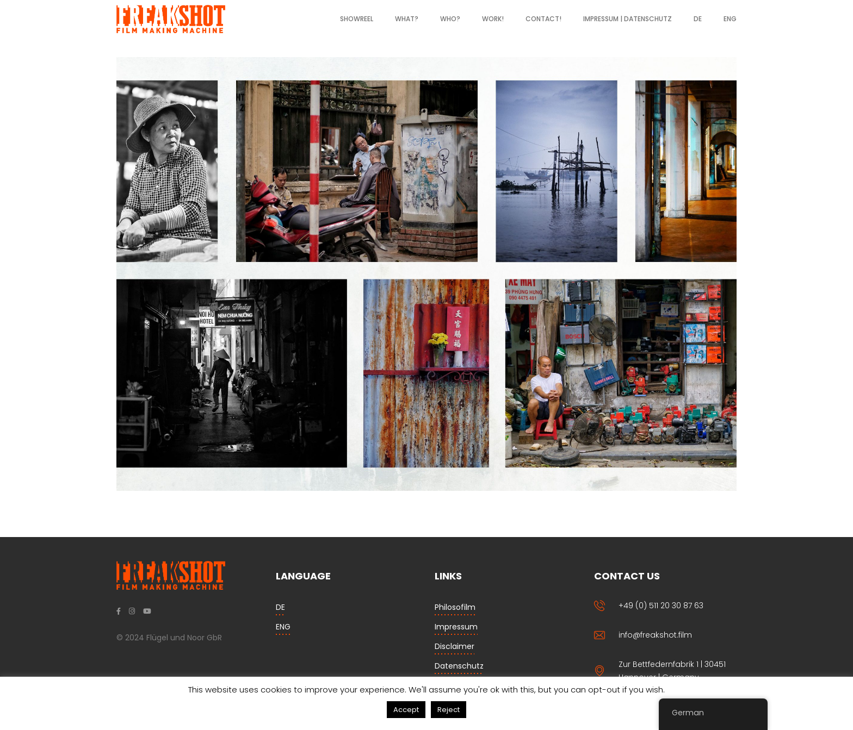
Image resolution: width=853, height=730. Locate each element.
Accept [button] (406, 709)
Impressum (456, 626)
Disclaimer (454, 646)
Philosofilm (455, 607)
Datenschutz (459, 665)
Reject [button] (448, 709)
